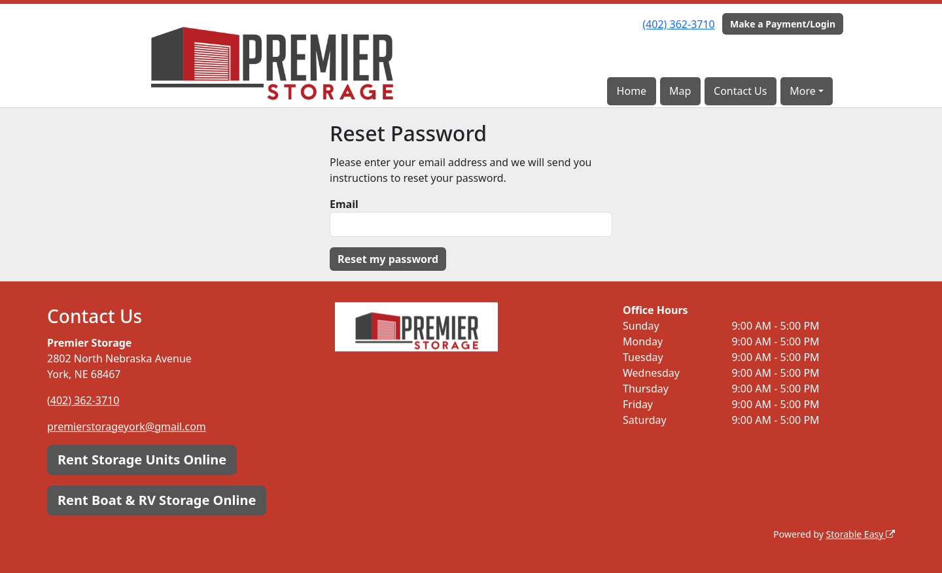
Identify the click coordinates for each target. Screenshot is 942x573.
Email (344, 204)
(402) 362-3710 (678, 24)
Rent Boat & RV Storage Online (157, 500)
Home (632, 91)
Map (680, 91)
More (803, 91)
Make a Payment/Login (782, 24)
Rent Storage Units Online (142, 459)
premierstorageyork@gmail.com (126, 426)
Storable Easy (860, 534)
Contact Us (740, 91)
